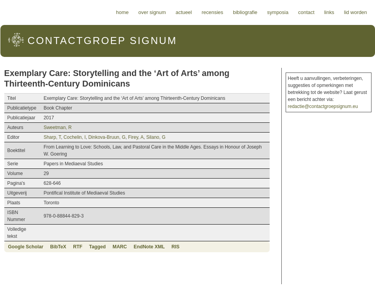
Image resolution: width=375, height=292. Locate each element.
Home (122, 12)
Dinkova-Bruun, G (106, 137)
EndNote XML (149, 247)
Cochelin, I (75, 137)
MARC (119, 247)
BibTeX (58, 247)
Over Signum (152, 12)
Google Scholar (26, 247)
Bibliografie (245, 12)
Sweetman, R (58, 127)
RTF (77, 247)
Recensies (212, 12)
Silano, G (155, 137)
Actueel (184, 12)
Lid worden (355, 12)
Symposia (277, 12)
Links (329, 12)
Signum (102, 40)
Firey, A (136, 137)
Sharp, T (52, 137)
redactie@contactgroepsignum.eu (323, 106)
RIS (176, 247)
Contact (306, 12)
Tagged (97, 247)
